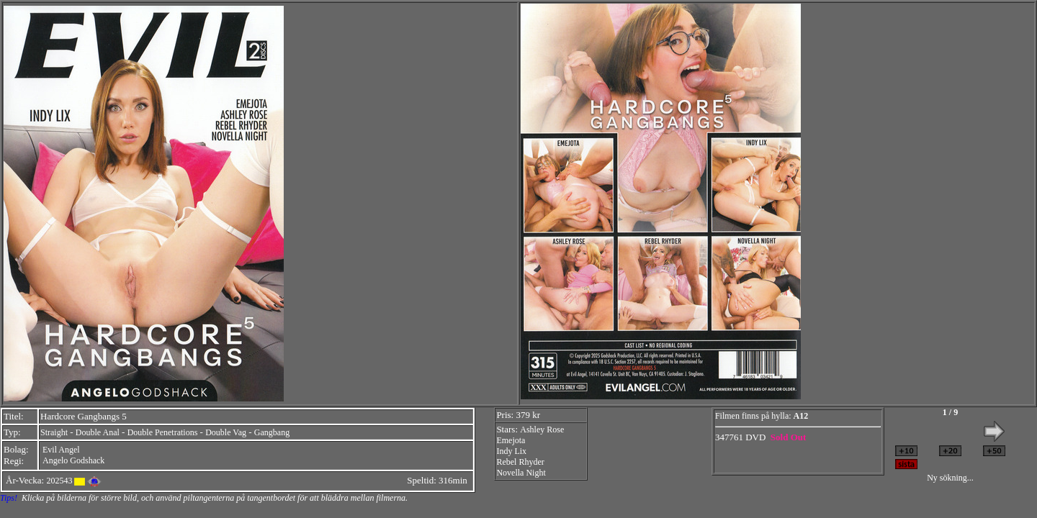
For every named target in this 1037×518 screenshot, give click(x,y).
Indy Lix (511, 451)
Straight (54, 432)
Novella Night (520, 473)
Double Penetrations (162, 432)
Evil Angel (61, 450)
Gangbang (271, 432)
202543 (59, 481)
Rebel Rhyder (520, 462)
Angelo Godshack (73, 460)
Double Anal (98, 432)
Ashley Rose (542, 429)
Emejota (510, 440)
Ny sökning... (950, 478)
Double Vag (225, 432)
